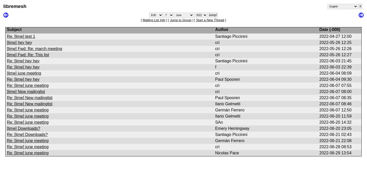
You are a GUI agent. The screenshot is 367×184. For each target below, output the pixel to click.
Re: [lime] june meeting (28, 85)
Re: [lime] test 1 (21, 36)
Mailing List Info (154, 20)
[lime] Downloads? (23, 128)
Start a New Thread (210, 20)
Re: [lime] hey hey (23, 61)
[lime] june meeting (24, 73)
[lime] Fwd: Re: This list (28, 55)
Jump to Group (181, 20)
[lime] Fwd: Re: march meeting (34, 49)
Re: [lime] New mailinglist (30, 98)
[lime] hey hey (19, 42)
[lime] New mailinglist (26, 91)
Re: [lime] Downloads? (27, 134)
